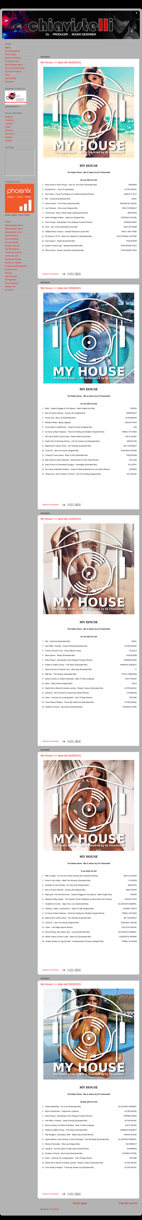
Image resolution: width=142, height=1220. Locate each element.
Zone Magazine (11, 283)
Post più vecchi (128, 1203)
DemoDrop (9, 134)
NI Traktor (9, 290)
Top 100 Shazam (12, 249)
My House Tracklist (13, 263)
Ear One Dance (11, 235)
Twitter (8, 127)
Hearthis (8, 137)
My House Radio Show (14, 68)
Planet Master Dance (14, 65)
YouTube (8, 123)
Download (9, 82)
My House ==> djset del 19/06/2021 (61, 288)
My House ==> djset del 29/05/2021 (61, 984)
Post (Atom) (54, 1209)
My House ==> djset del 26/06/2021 (61, 62)
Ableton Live (10, 286)
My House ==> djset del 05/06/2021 (61, 755)
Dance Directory (12, 239)
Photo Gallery (11, 54)
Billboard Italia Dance (14, 225)
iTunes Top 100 (11, 256)
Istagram (8, 117)
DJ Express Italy (12, 61)
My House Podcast (13, 71)
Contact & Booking (13, 58)
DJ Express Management (16, 266)
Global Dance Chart (13, 232)
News (7, 75)
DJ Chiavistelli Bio (12, 51)
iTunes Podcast (11, 242)
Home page (80, 1203)
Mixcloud (8, 130)
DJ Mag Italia (10, 280)
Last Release (10, 78)
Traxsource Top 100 (13, 252)
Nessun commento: (51, 274)
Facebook (9, 120)
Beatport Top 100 (12, 246)
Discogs (8, 273)
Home (7, 48)
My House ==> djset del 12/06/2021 (61, 518)
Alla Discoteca (11, 276)
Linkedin (8, 141)
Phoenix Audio (11, 269)
